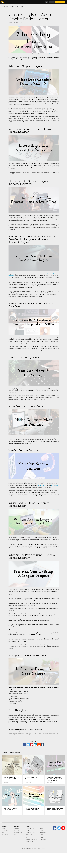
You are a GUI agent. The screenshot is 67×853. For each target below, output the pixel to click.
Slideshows (29, 834)
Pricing (3, 832)
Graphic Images (30, 828)
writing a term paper (33, 731)
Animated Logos (30, 832)
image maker (54, 485)
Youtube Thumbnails (31, 839)
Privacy (43, 848)
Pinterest (31, 744)
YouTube (63, 828)
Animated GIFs (29, 841)
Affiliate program (6, 830)
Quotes (41, 834)
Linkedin (35, 744)
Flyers (27, 837)
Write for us (5, 834)
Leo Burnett (41, 485)
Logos (41, 830)
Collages (28, 835)
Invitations (42, 837)
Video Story (43, 832)
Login (51, 2)
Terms (38, 848)
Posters (41, 828)
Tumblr (42, 744)
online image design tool (45, 53)
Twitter (28, 744)
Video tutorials (17, 835)
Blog (15, 834)
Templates (16, 828)
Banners (42, 835)
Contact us (4, 835)
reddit (39, 744)
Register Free (60, 2)
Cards (27, 830)
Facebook (24, 744)
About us (4, 828)
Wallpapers (43, 839)
